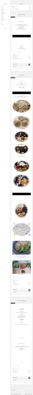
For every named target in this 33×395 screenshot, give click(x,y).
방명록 (2, 24)
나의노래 (2, 20)
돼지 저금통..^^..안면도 (15, 371)
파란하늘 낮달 (15, 289)
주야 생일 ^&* (13, 7)
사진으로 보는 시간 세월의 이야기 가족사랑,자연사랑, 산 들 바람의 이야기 (20, 290)
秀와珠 (13, 280)
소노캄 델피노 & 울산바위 (15, 284)
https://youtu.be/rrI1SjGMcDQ (21, 48)
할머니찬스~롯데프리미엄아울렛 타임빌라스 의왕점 (18, 58)
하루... (13, 369)
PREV (20, 385)
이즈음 (2, 18)
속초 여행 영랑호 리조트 (15, 57)
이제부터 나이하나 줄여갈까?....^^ (21, 300)
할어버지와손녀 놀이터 (14, 6)
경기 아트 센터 (14, 282)
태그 (1, 23)
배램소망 (2, 16)
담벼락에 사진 (2, 19)
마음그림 (2, 17)
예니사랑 (14, 54)
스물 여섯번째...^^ (14, 372)
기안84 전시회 (14, 281)
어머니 (2, 6)
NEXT (23, 385)
